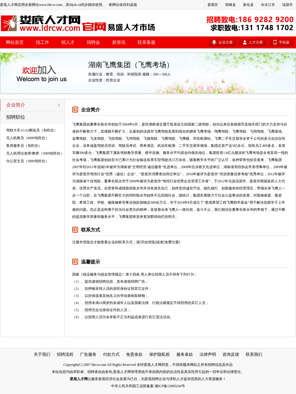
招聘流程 (65, 354)
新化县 (248, 5)
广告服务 (88, 354)
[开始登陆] (148, 242)
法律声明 (208, 354)
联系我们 (254, 354)
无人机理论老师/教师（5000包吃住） (35, 153)
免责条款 (134, 354)
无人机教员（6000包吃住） (27, 138)
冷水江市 (268, 5)
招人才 (68, 42)
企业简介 (15, 104)
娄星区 (212, 5)
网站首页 (15, 42)
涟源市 (287, 5)
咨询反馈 (231, 354)
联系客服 (146, 42)
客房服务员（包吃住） (24, 146)
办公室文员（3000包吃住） (27, 161)
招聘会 (93, 42)
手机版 (284, 42)
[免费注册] (171, 242)
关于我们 (42, 354)
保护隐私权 (159, 354)
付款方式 (111, 354)
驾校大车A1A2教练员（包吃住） (31, 130)
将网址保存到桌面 (123, 5)
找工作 (42, 42)
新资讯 (119, 42)
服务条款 (184, 354)
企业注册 (225, 42)
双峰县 (230, 5)
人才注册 (256, 42)
